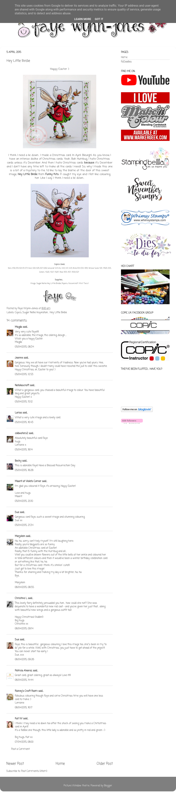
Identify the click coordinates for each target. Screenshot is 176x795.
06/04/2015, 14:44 (24, 680)
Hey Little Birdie (27, 174)
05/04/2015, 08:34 (24, 347)
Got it (99, 19)
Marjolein (20, 536)
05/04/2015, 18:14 (24, 450)
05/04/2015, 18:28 (24, 470)
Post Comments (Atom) (34, 771)
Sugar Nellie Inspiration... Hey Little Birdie (45, 312)
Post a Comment (20, 749)
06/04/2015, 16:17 (23, 708)
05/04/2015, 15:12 (24, 402)
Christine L (21, 598)
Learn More (82, 19)
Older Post (105, 763)
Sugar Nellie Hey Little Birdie (48, 283)
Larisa (18, 413)
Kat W (18, 719)
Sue (17, 512)
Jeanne (19, 358)
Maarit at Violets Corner (28, 481)
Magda (18, 327)
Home (60, 763)
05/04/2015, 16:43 (24, 422)
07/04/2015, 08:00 (24, 742)
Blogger (108, 786)
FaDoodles (126, 62)
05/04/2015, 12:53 (24, 374)
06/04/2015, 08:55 (24, 587)
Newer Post (15, 763)
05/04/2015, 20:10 (24, 501)
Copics (18, 312)
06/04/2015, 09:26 (24, 659)
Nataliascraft (22, 385)
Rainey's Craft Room (26, 691)
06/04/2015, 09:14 (24, 629)
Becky (18, 461)
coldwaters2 (21, 433)
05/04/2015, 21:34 (24, 525)
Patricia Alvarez (23, 671)
